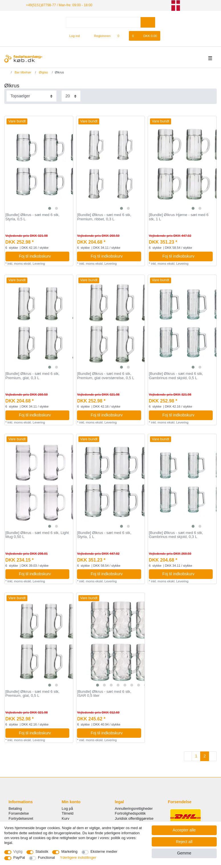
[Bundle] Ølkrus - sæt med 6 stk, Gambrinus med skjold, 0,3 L (176, 535)
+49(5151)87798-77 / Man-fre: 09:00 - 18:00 (59, 5)
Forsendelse (19, 813)
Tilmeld (67, 813)
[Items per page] (71, 96)
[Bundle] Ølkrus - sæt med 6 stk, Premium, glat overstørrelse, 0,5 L (105, 376)
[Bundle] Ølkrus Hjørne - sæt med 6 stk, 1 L (178, 217)
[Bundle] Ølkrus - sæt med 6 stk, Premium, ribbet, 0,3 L (104, 217)
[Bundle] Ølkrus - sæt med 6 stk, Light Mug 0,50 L (37, 535)
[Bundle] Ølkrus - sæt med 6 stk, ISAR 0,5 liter (104, 694)
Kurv (65, 818)
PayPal (19, 857)
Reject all (184, 841)
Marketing (69, 851)
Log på (67, 808)
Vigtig (18, 851)
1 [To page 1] (196, 756)
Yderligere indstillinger (78, 857)
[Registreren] (99, 36)
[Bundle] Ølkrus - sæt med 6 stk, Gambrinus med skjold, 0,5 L (176, 376)
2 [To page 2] (205, 756)
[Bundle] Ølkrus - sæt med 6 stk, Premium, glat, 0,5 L (32, 694)
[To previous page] (188, 756)
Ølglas (43, 72)
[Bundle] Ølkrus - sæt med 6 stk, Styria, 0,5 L (32, 217)
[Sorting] (31, 96)
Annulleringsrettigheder (134, 808)
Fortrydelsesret (21, 818)
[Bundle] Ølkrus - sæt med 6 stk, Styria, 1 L (104, 535)
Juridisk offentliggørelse (134, 818)
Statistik (41, 851)
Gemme (184, 853)
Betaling (15, 808)
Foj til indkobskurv (42, 256)
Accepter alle (184, 830)
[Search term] (103, 22)
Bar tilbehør (22, 72)
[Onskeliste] (121, 36)
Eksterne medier (103, 851)
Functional (46, 857)
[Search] (148, 22)
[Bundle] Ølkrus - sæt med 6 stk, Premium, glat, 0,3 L (32, 376)
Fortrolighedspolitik (130, 813)
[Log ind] (72, 36)
